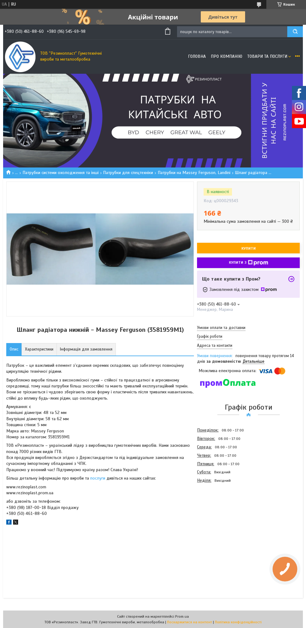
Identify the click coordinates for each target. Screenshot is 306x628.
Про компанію (226, 56)
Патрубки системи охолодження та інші (60, 172)
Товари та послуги (267, 56)
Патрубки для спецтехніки (128, 172)
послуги (97, 478)
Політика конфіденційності (238, 622)
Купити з (248, 263)
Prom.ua (182, 616)
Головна (197, 56)
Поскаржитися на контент (189, 622)
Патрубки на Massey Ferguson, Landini (194, 172)
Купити (248, 248)
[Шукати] (295, 31)
